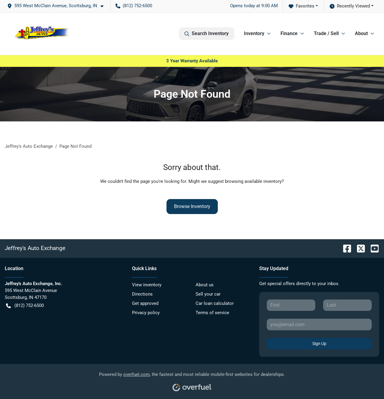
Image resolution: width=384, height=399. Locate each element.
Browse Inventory (192, 206)
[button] (58, 6)
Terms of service (212, 312)
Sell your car (208, 294)
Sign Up (319, 343)
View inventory (146, 284)
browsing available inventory (253, 181)
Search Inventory (206, 33)
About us (205, 284)
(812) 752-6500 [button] (134, 5)
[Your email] (319, 324)
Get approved (145, 303)
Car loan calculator (215, 303)
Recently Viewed (350, 6)
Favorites (301, 6)
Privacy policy (146, 312)
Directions (142, 294)
